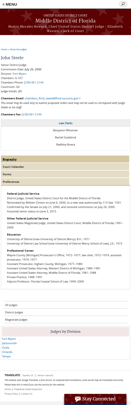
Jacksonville (9, 343)
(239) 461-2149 (32, 114)
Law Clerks (65, 123)
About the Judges (18, 49)
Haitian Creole (45, 375)
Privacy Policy (11, 393)
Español (28, 375)
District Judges (14, 312)
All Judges (11, 305)
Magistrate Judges (16, 319)
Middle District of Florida (65, 21)
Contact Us (26, 393)
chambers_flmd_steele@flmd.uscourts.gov (52, 98)
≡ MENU (9, 4)
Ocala (5, 347)
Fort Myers (19, 73)
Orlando (7, 352)
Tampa (6, 356)
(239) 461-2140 (34, 82)
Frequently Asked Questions (28, 389)
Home (4, 49)
